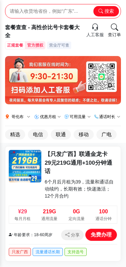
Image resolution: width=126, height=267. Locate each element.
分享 (72, 234)
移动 (84, 134)
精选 (15, 134)
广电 (106, 134)
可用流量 (80, 116)
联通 (61, 134)
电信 (38, 134)
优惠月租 (50, 116)
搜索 (106, 11)
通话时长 (109, 116)
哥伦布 (20, 116)
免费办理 (101, 234)
